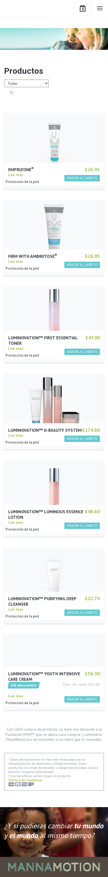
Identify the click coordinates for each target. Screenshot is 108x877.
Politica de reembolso (25, 780)
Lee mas (15, 178)
